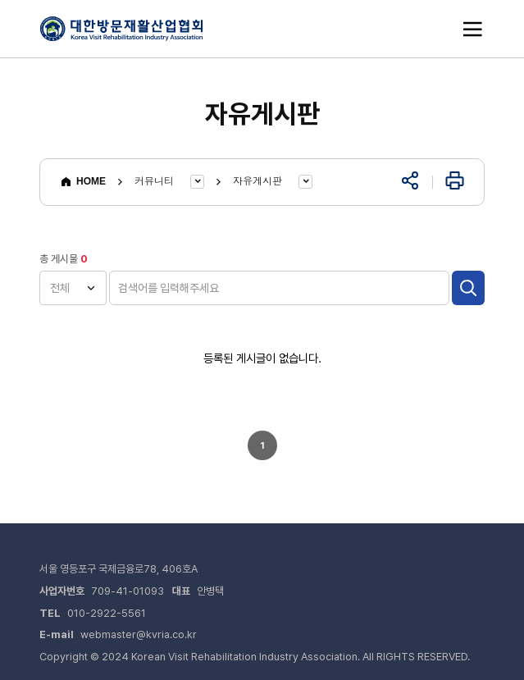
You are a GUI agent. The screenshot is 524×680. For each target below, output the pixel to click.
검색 (468, 288)
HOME (83, 182)
